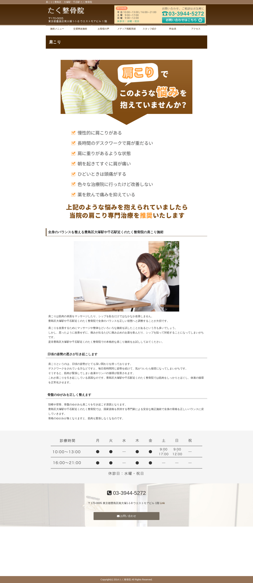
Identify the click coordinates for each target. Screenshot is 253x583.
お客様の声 (103, 28)
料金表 (172, 28)
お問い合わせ (126, 516)
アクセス (195, 28)
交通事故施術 (80, 28)
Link (162, 503)
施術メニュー (57, 28)
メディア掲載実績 (126, 28)
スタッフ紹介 (149, 28)
